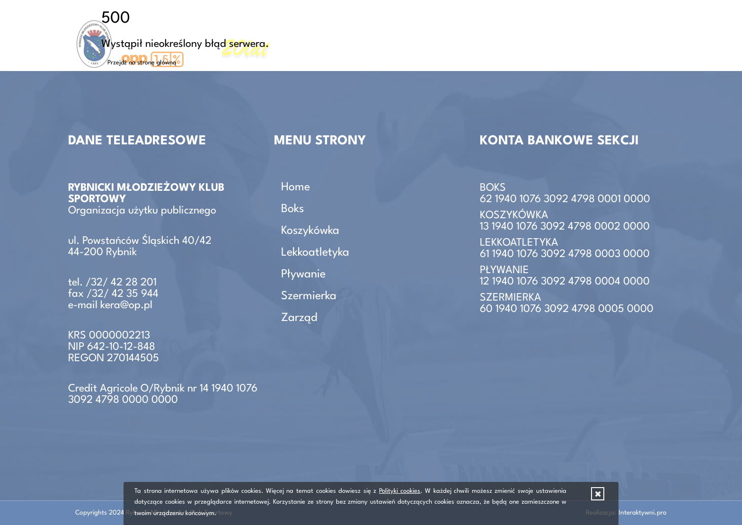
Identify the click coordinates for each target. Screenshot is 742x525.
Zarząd (654, 35)
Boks (292, 209)
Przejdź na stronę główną (142, 63)
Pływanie (303, 274)
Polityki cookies (400, 491)
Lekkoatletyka (315, 252)
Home (295, 187)
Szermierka (308, 296)
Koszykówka (310, 231)
